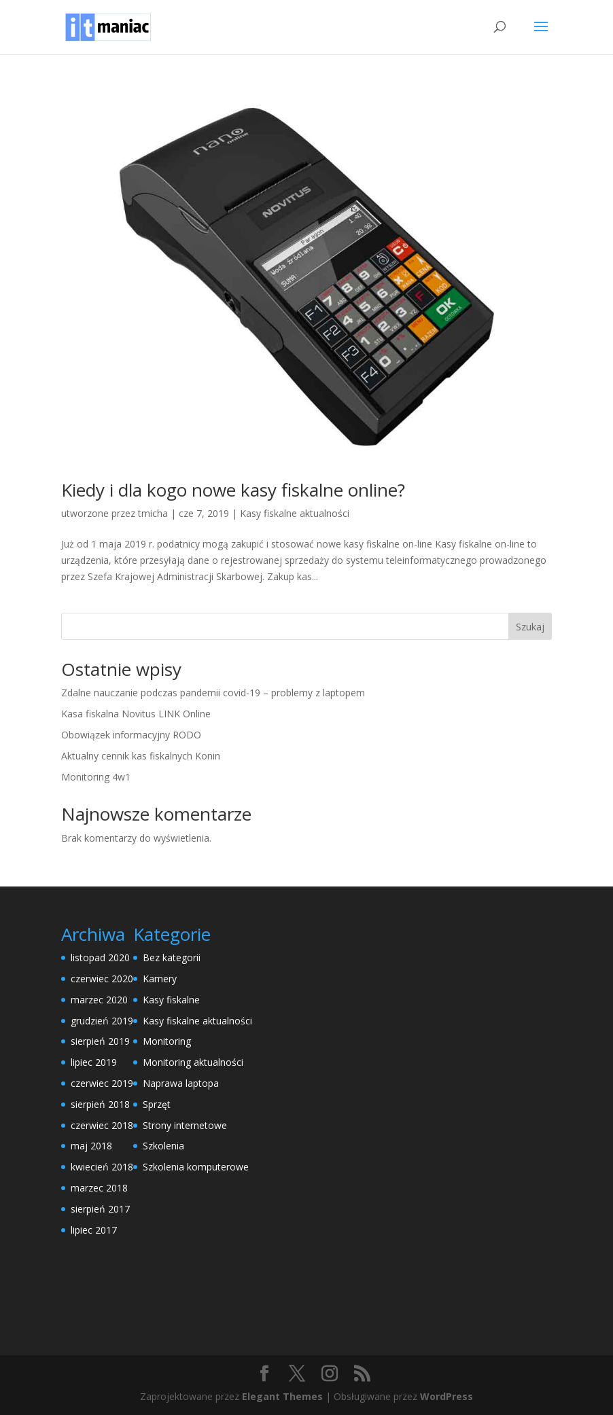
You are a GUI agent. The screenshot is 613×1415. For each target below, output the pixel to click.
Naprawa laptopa (181, 1083)
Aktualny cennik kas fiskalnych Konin (140, 755)
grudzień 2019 (102, 1020)
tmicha (153, 513)
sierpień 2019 (100, 1041)
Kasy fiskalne (171, 999)
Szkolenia (163, 1145)
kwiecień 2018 (102, 1166)
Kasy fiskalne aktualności (294, 513)
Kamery (160, 978)
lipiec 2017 (94, 1229)
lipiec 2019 (94, 1062)
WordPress (446, 1396)
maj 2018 (91, 1145)
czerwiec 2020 (102, 978)
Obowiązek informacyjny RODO (131, 734)
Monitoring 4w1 (95, 776)
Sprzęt (157, 1104)
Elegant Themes (282, 1396)
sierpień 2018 (100, 1104)
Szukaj (530, 626)
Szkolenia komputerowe (196, 1166)
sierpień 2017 (100, 1208)
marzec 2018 (99, 1187)
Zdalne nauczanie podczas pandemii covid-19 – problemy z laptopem (213, 692)
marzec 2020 (99, 999)
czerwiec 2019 (102, 1083)
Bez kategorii (171, 957)
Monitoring (167, 1041)
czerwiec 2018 (102, 1125)
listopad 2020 (100, 957)
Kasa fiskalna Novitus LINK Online (136, 713)
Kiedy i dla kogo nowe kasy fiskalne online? (233, 490)
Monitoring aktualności (193, 1062)
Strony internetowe (185, 1125)
